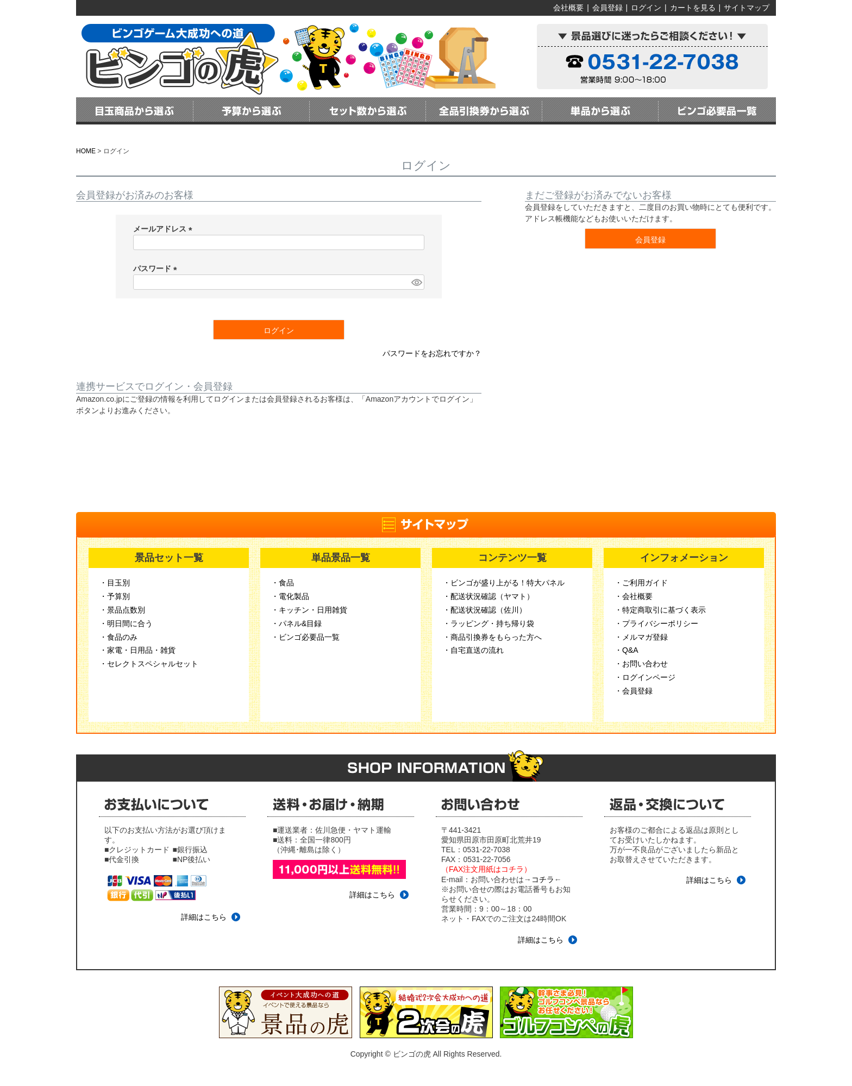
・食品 (282, 582)
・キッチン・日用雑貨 (309, 610)
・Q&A (626, 650)
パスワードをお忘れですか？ (432, 353)
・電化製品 (290, 596)
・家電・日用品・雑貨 (137, 650)
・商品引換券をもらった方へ (492, 637)
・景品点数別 (122, 610)
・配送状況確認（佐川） (485, 610)
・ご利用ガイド (641, 582)
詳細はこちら (204, 917)
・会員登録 (634, 690)
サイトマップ (746, 7)
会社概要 (568, 7)
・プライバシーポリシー (656, 623)
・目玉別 (114, 582)
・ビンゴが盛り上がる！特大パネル (504, 582)
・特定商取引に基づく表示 (660, 610)
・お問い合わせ (641, 663)
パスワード (157, 268)
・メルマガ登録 (641, 637)
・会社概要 (634, 596)
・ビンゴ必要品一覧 (305, 637)
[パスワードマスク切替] (416, 282)
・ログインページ (645, 677)
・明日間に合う (126, 623)
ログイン (646, 7)
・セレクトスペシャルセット (148, 663)
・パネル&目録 (296, 623)
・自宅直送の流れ (473, 650)
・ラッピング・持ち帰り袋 (488, 623)
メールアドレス (164, 228)
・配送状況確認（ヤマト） (488, 596)
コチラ (542, 879)
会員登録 (607, 7)
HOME (86, 151)
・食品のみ (118, 637)
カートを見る (693, 7)
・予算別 (114, 596)
